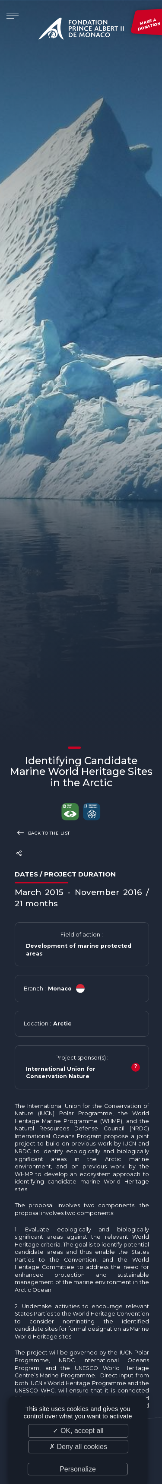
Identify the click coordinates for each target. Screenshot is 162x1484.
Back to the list (42, 833)
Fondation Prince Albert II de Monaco (81, 30)
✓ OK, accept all (78, 1430)
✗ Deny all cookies (78, 1446)
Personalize (78, 1469)
